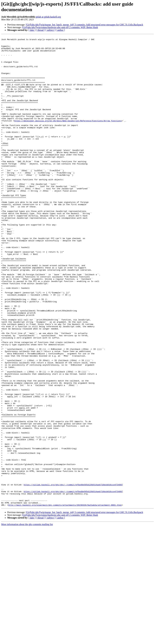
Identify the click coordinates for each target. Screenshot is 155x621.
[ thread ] (40, 30)
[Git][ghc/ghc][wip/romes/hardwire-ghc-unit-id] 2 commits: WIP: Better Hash (60, 27)
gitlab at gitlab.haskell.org (48, 17)
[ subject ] (50, 30)
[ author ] (60, 30)
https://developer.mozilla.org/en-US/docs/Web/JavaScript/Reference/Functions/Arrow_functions (68, 138)
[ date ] (32, 30)
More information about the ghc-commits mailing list (27, 618)
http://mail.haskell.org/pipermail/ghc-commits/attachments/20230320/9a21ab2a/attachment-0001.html (65, 599)
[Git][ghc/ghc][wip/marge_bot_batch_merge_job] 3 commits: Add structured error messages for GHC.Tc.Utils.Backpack (84, 24)
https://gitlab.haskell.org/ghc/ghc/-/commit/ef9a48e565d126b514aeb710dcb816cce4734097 (73, 574)
